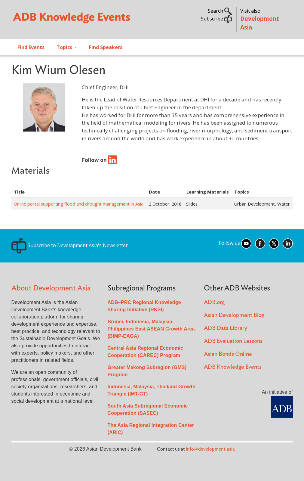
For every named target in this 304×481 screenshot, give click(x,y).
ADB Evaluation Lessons (233, 341)
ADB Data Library (225, 328)
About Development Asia (51, 288)
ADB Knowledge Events (233, 367)
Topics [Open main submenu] (65, 47)
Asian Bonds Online (228, 354)
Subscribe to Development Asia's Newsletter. (70, 245)
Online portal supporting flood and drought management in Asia (78, 204)
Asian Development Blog (234, 315)
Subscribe (216, 18)
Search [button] (220, 11)
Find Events (31, 47)
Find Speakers (105, 47)
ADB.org (214, 302)
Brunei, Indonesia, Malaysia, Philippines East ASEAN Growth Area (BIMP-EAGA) (151, 329)
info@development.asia (210, 449)
